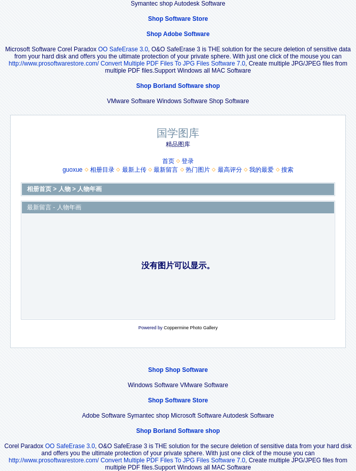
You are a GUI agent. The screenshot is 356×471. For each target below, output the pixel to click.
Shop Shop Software (177, 369)
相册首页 (39, 189)
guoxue (72, 169)
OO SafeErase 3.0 (123, 49)
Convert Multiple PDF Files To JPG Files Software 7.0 (173, 63)
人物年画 (89, 189)
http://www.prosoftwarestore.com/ (54, 63)
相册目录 (102, 169)
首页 (168, 161)
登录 (188, 161)
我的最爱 (261, 169)
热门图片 (198, 169)
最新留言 (166, 169)
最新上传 (134, 169)
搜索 (287, 169)
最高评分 (230, 169)
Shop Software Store (178, 18)
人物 (64, 189)
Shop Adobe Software (178, 34)
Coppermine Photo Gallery (191, 327)
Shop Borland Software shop (178, 85)
